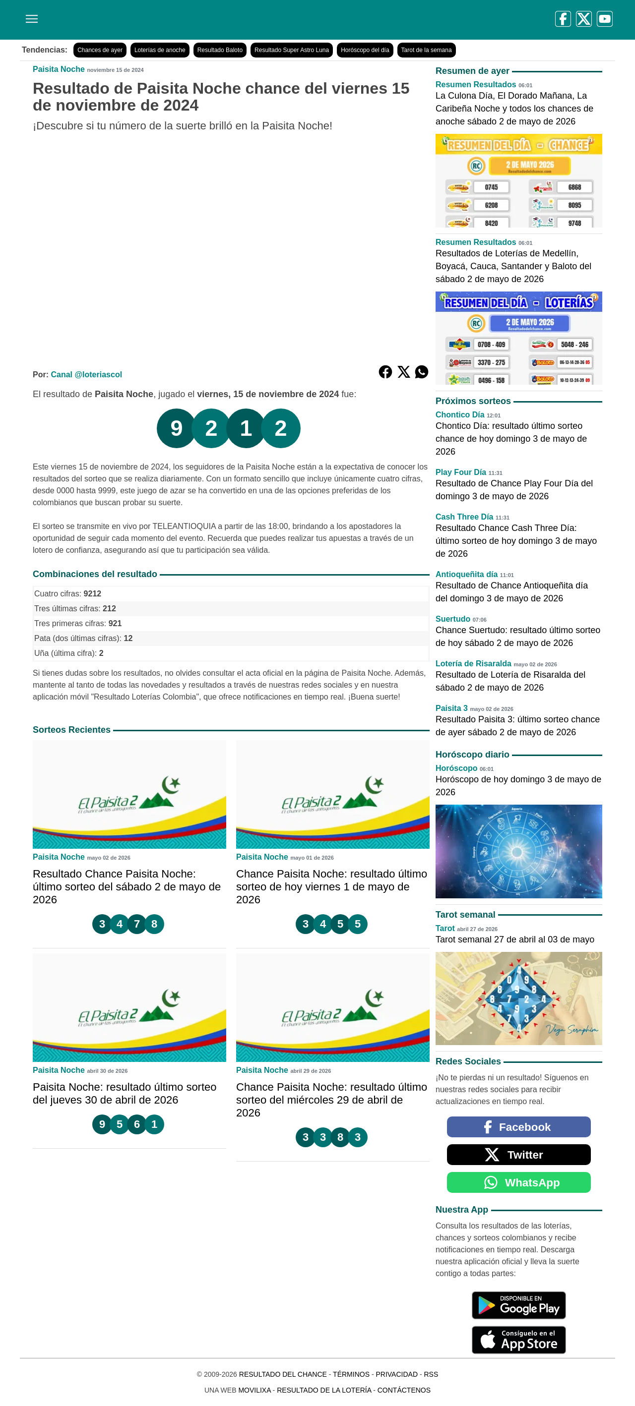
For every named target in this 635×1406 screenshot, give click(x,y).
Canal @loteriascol (86, 374)
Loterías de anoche (160, 50)
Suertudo (453, 619)
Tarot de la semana (426, 50)
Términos (351, 1374)
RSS (431, 1374)
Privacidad (397, 1374)
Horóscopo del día (365, 50)
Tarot (445, 928)
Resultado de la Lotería (324, 1390)
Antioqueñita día (467, 574)
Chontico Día (460, 414)
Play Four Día (461, 472)
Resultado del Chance (283, 1374)
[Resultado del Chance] (163, 20)
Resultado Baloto (220, 50)
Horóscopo (456, 768)
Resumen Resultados (476, 84)
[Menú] (30, 15)
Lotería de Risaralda (473, 663)
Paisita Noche (59, 69)
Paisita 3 (452, 708)
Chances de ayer (100, 50)
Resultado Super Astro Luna (291, 50)
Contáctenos (404, 1390)
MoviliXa (254, 1390)
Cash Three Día (464, 517)
